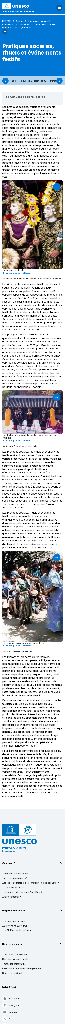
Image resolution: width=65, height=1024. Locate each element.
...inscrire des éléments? (14, 878)
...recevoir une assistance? (16, 873)
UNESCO (6, 21)
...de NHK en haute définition (17, 930)
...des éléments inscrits (13, 921)
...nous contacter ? (11, 896)
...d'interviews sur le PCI (14, 925)
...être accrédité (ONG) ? (14, 887)
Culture (19, 21)
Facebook (11, 998)
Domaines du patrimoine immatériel (37, 24)
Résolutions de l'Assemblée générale (21, 968)
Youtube (10, 1011)
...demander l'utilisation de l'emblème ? (22, 892)
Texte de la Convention (14, 954)
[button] (4, 33)
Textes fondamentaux (13, 964)
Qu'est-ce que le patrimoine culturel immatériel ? (36, 81)
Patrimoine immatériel (39, 21)
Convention (8, 24)
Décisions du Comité (12, 973)
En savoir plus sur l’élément (17, 273)
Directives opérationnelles (15, 959)
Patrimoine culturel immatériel (18, 11)
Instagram (10, 1005)
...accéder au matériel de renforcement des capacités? (30, 882)
